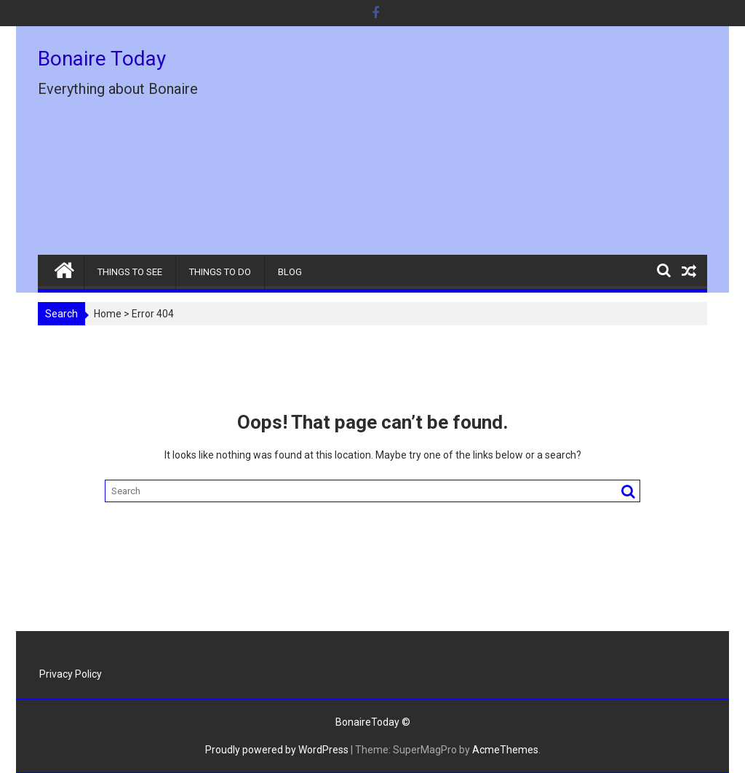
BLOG (290, 271)
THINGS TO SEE (129, 271)
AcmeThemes (505, 750)
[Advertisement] (479, 146)
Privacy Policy (70, 674)
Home (107, 314)
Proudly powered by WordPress (276, 750)
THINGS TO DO (220, 271)
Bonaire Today (102, 59)
